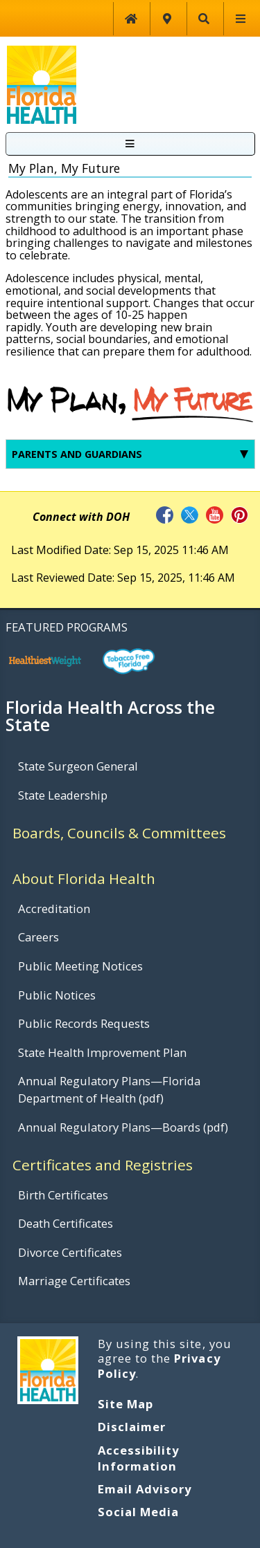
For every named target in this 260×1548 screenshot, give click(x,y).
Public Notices (57, 995)
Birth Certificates (63, 1195)
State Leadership (62, 795)
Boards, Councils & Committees (119, 832)
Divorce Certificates (70, 1252)
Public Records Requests (84, 1023)
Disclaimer (132, 1427)
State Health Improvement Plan (102, 1052)
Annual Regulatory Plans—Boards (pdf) (123, 1127)
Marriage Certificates (74, 1281)
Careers (38, 937)
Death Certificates (65, 1223)
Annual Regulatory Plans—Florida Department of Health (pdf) (109, 1089)
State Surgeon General (78, 766)
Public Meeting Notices (80, 966)
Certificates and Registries (102, 1164)
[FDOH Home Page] (41, 83)
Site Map (125, 1404)
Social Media (138, 1512)
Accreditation (54, 908)
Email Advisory (145, 1489)
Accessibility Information (139, 1458)
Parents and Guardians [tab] (130, 454)
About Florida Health (83, 878)
